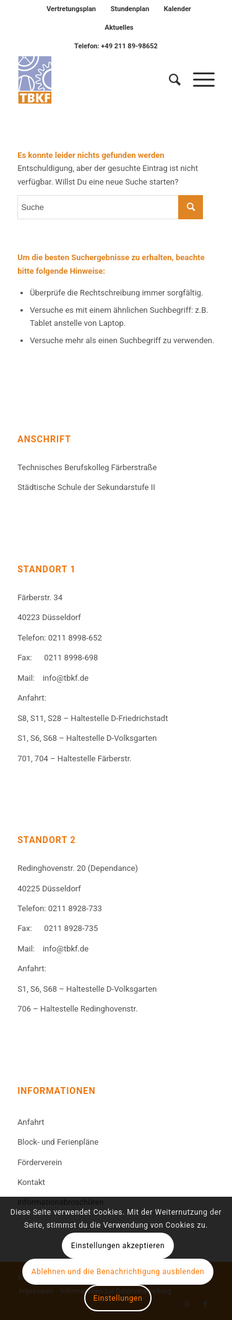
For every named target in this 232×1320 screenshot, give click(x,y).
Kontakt (31, 1182)
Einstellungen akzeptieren (118, 1245)
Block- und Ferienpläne (57, 1142)
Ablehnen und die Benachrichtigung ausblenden (118, 1271)
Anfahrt (30, 1122)
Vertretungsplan (71, 9)
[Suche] (169, 80)
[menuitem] (71, 9)
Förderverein (39, 1162)
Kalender (177, 9)
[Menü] (198, 80)
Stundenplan (130, 9)
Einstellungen (117, 1298)
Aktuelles (119, 28)
